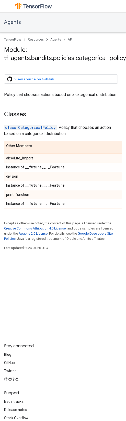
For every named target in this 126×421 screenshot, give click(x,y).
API (70, 39)
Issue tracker (14, 401)
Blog (7, 354)
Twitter (10, 371)
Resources (36, 39)
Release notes (15, 410)
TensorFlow (12, 39)
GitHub (9, 363)
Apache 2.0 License (33, 233)
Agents (12, 22)
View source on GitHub (30, 79)
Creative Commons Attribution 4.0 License (35, 228)
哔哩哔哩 (11, 379)
